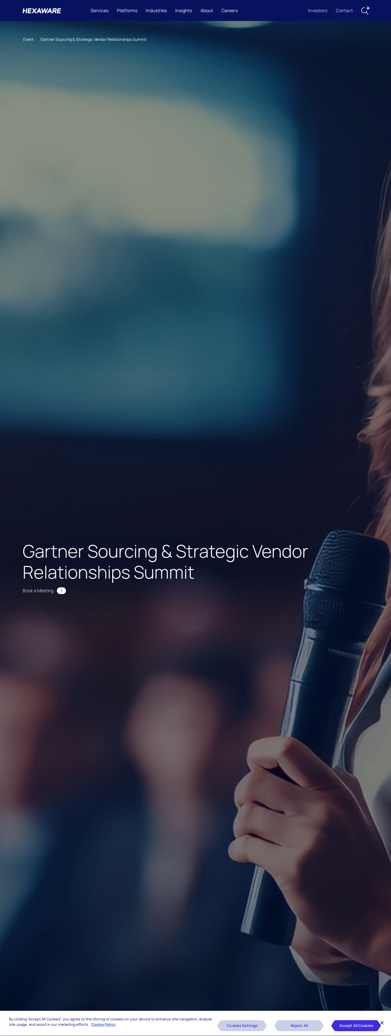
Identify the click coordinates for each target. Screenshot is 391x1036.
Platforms (127, 10)
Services (99, 10)
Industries (156, 10)
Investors (317, 10)
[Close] (382, 1024)
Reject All (299, 1027)
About (206, 10)
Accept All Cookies (356, 1027)
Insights (183, 10)
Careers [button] (229, 10)
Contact (344, 10)
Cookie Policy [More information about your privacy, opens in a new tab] (103, 1026)
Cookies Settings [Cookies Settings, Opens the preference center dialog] (242, 1027)
